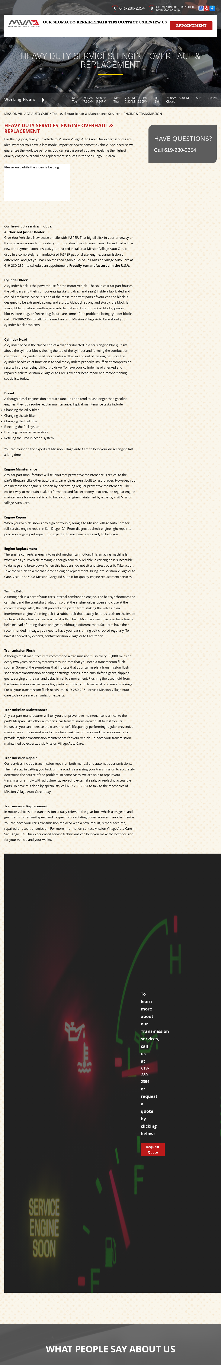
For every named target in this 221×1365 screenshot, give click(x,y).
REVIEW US (155, 22)
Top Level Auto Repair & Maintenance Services (86, 113)
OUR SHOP (53, 22)
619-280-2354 (131, 8)
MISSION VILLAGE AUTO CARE (26, 113)
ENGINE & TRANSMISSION (143, 113)
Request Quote (152, 1149)
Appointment (191, 25)
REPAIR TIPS (104, 22)
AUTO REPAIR (78, 22)
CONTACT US (131, 22)
